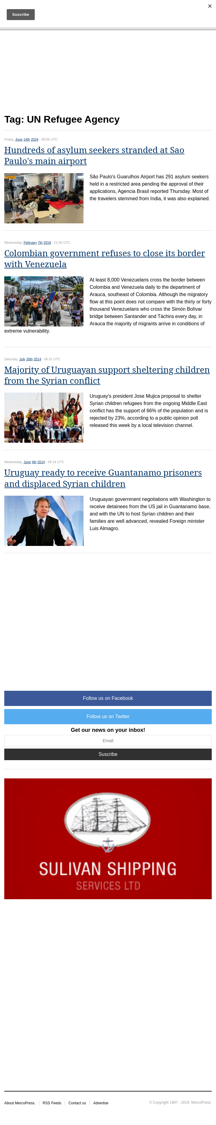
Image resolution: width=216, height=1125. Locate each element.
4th (34, 462)
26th (29, 359)
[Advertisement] (108, 75)
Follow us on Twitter (108, 716)
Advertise (100, 1103)
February (30, 242)
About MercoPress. (19, 1103)
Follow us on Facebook (108, 698)
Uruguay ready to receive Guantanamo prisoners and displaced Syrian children (103, 478)
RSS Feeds (52, 1103)
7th (40, 242)
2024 (34, 139)
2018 (47, 242)
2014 (37, 359)
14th (26, 139)
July (22, 359)
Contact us (77, 1103)
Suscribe (107, 754)
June (19, 139)
